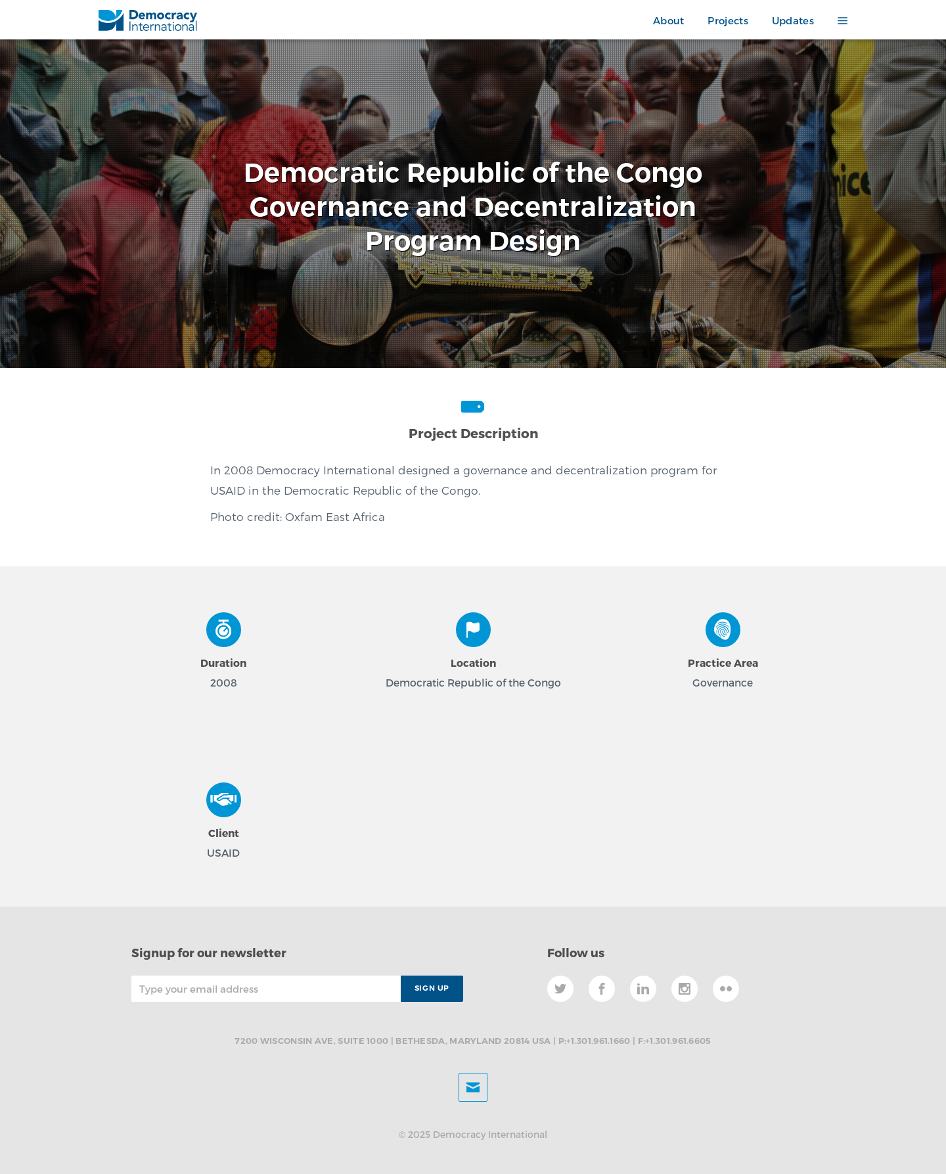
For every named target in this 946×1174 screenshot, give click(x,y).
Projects (728, 20)
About (669, 20)
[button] (836, 20)
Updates (793, 20)
